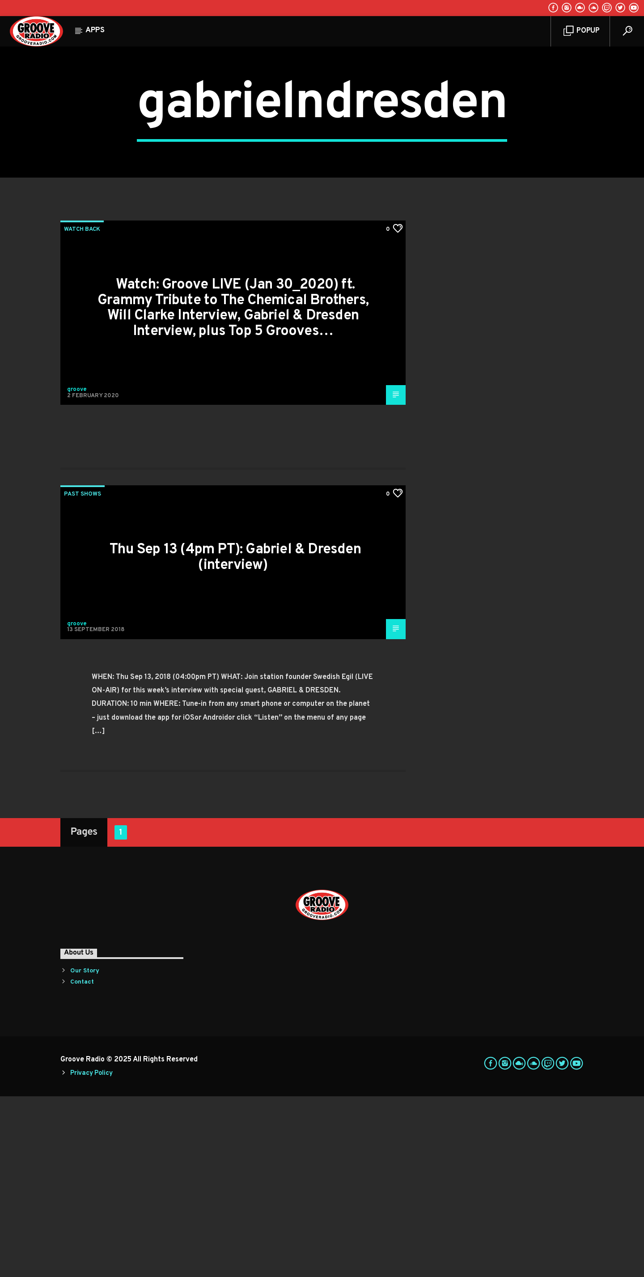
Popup (582, 31)
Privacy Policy (91, 1254)
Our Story (84, 1151)
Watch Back (82, 410)
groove (77, 570)
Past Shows (82, 675)
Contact (82, 1163)
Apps (95, 30)
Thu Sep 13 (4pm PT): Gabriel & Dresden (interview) (235, 738)
